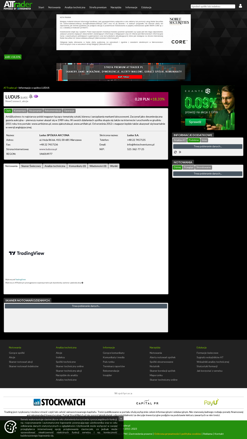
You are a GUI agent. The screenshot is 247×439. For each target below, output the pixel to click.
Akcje (12, 357)
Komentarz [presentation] (20, 110)
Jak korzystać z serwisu (209, 370)
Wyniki (114, 165)
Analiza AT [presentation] (180, 139)
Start (41, 7)
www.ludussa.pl (48, 149)
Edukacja (146, 7)
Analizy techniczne (66, 379)
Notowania (54, 7)
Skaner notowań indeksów (24, 366)
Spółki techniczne (66, 361)
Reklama (207, 433)
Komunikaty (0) (77, 165)
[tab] (8, 111)
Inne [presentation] (204, 139)
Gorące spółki (17, 352)
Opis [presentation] (8, 110)
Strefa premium (98, 7)
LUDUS (16, 96)
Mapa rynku (156, 375)
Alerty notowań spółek (163, 357)
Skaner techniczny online (70, 366)
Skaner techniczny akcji (69, 370)
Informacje (131, 7)
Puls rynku (108, 361)
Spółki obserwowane (161, 361)
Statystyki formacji (207, 366)
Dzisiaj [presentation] (177, 167)
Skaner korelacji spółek (162, 370)
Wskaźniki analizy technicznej (213, 361)
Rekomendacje (111, 370)
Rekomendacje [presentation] (53, 110)
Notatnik (155, 366)
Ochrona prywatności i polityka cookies (177, 433)
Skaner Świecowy (31, 165)
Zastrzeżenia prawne (140, 433)
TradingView (20, 279)
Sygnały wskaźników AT (210, 357)
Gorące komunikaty (113, 352)
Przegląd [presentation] (188, 167)
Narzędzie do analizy (67, 375)
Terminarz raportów (114, 366)
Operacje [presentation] (69, 110)
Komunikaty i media (113, 357)
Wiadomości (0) (98, 165)
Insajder (107, 375)
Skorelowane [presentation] (203, 167)
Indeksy (60, 357)
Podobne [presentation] (194, 139)
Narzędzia (116, 7)
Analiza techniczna (75, 7)
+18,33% (13, 56)
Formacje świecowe (207, 352)
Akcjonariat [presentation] (35, 110)
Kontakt (219, 433)
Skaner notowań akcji (21, 361)
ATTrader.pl (10, 87)
